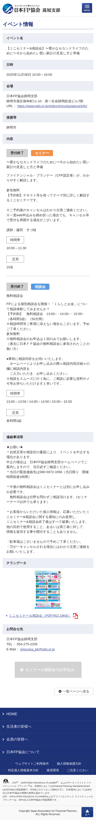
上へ (87, 812)
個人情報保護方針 (69, 763)
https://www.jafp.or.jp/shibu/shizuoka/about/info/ (52, 106)
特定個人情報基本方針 (23, 770)
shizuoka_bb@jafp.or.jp (37, 649)
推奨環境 (53, 770)
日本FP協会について (23, 752)
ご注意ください (77, 770)
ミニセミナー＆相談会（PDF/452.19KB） (40, 615)
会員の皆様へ (17, 739)
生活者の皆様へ (18, 726)
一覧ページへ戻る (76, 691)
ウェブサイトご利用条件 (32, 763)
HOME (11, 714)
